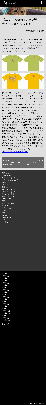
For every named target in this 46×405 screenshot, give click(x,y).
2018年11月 (6, 313)
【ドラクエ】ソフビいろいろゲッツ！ (34, 162)
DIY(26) (4, 215)
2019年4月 (5, 308)
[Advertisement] (23, 246)
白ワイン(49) (6, 198)
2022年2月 (5, 283)
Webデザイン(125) (8, 189)
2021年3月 (5, 292)
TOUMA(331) (6, 182)
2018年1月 (5, 318)
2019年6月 (5, 304)
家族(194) (5, 187)
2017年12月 (6, 320)
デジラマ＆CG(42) (8, 203)
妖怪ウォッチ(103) (8, 191)
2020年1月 (5, 297)
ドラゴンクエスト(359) (10, 180)
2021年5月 (5, 287)
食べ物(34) (5, 205)
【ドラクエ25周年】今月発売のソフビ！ (12, 162)
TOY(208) (5, 184)
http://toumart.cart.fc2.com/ (15, 151)
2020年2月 (5, 294)
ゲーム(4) (5, 222)
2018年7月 (5, 315)
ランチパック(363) (8, 177)
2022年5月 (5, 276)
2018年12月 (6, 311)
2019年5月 (5, 306)
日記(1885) (5, 173)
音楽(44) (4, 201)
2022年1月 (5, 285)
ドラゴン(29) (6, 208)
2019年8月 (5, 299)
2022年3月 (5, 280)
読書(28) (4, 212)
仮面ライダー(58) (8, 196)
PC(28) (4, 210)
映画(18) (4, 219)
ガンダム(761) (7, 175)
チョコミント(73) (8, 194)
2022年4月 (5, 278)
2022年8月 (5, 273)
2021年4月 (5, 290)
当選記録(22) (6, 217)
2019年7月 (5, 301)
